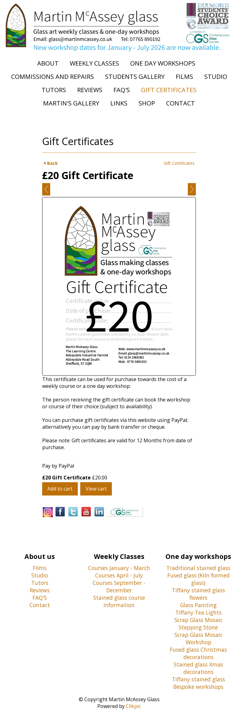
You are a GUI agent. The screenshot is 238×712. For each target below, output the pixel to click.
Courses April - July (119, 575)
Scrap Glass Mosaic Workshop (198, 638)
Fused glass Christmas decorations (198, 653)
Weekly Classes (94, 63)
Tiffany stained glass (198, 679)
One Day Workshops (162, 63)
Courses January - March (119, 568)
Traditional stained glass (198, 568)
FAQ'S (40, 597)
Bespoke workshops (198, 686)
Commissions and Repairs (52, 76)
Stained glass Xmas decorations (198, 668)
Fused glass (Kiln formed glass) (198, 579)
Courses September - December (119, 586)
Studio (215, 76)
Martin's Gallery (71, 103)
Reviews (89, 90)
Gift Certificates (168, 90)
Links (118, 103)
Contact (180, 103)
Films (184, 76)
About (48, 63)
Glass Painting (198, 605)
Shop (147, 103)
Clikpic (133, 706)
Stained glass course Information (119, 601)
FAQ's (121, 90)
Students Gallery (135, 76)
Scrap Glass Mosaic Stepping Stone (198, 623)
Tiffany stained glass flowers (198, 593)
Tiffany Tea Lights (198, 612)
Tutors (54, 90)
